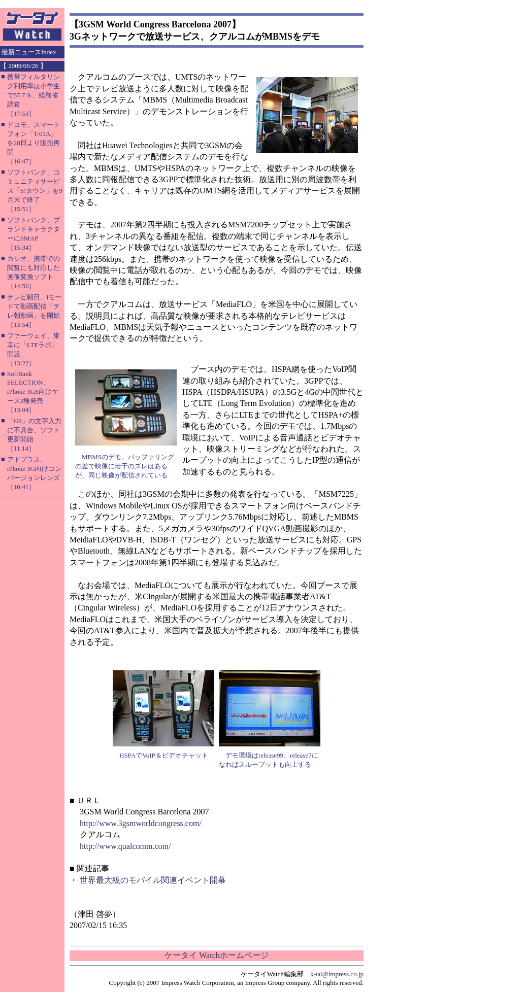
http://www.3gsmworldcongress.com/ (141, 823)
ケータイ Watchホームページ (216, 955)
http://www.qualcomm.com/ (125, 846)
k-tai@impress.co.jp (337, 974)
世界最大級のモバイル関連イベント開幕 (153, 880)
